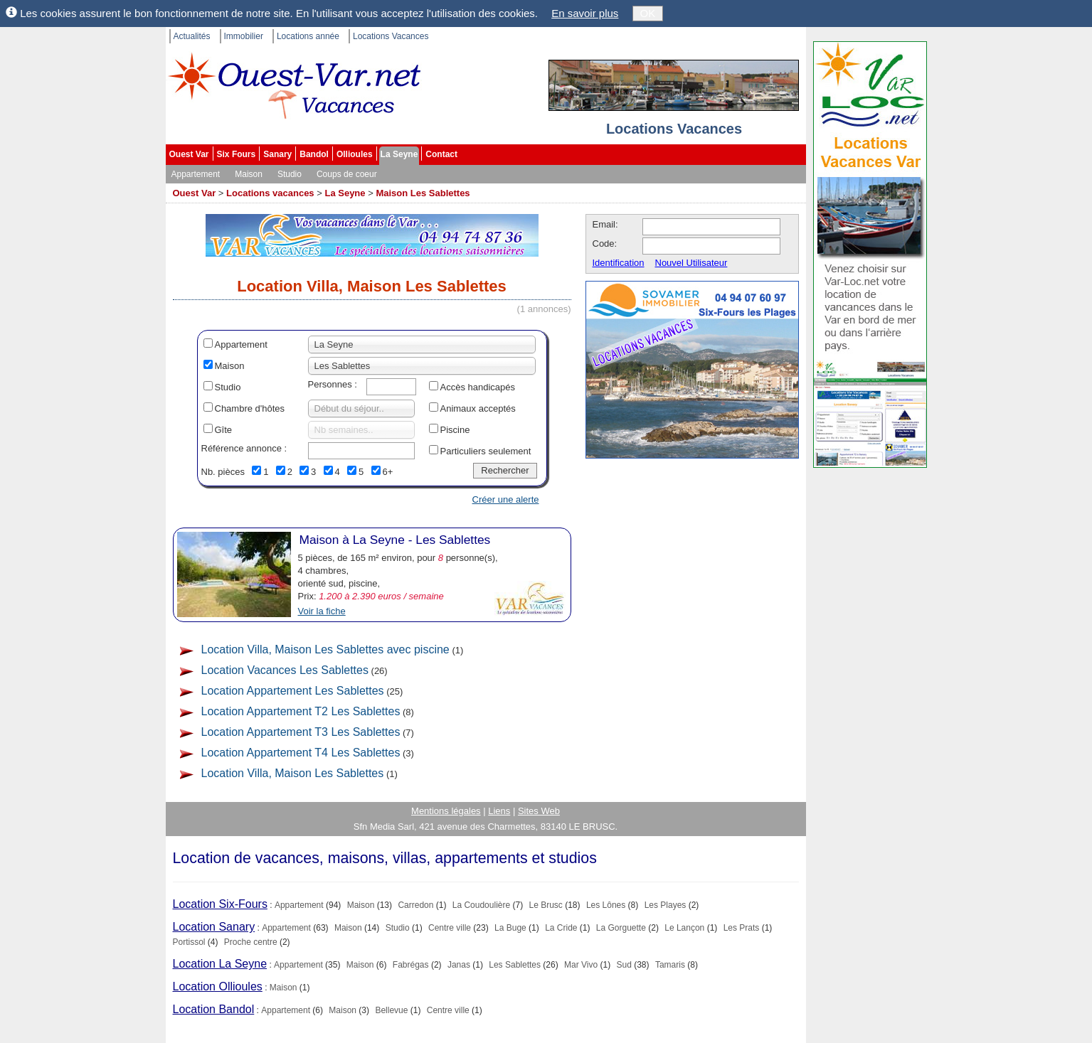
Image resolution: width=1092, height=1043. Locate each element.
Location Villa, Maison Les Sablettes (292, 773)
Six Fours (236, 154)
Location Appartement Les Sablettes (292, 691)
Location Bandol (214, 1009)
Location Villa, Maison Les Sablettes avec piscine (325, 649)
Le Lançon (684, 928)
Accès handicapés (478, 387)
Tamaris (670, 965)
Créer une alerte (505, 499)
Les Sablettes (515, 965)
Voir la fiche (322, 611)
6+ (388, 471)
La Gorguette (621, 928)
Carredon (415, 905)
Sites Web (539, 811)
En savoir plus (584, 13)
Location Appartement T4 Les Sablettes (301, 753)
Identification (619, 262)
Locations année (308, 36)
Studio (289, 174)
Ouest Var (189, 154)
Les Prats (741, 928)
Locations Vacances (391, 36)
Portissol (189, 942)
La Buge (510, 928)
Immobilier (243, 36)
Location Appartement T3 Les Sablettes (301, 732)
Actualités (192, 36)
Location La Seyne (220, 964)
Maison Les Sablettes (423, 193)
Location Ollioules (218, 986)
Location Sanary (214, 927)
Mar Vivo (581, 965)
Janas (458, 965)
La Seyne (399, 154)
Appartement (196, 174)
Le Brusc (546, 905)
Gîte (224, 429)
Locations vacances (270, 193)
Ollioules (354, 154)
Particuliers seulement (485, 451)
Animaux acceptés (478, 408)
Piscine (455, 429)
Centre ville (449, 928)
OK (648, 13)
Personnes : (332, 384)
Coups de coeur (347, 174)
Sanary (277, 154)
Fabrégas (411, 965)
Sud (624, 965)
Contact (441, 154)
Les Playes (666, 905)
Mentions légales (446, 811)
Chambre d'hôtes (250, 408)
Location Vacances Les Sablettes (285, 670)
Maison (249, 174)
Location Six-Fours (220, 904)
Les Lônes (605, 905)
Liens (499, 811)
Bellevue (391, 1010)
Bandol (314, 154)
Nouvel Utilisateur (691, 262)
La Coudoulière (481, 905)
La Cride (561, 928)
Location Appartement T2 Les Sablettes (301, 711)
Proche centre (250, 942)
